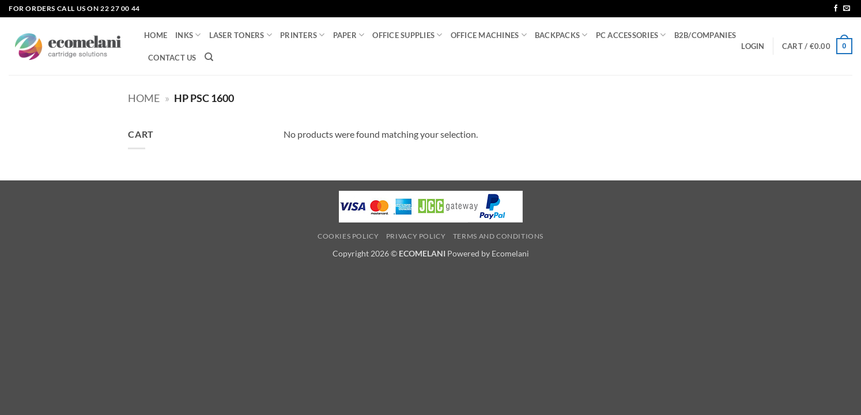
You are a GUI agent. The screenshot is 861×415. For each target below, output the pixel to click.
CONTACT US (172, 57)
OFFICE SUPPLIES (407, 34)
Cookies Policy (348, 236)
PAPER (349, 34)
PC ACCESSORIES (631, 34)
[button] (752, 46)
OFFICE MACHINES (489, 34)
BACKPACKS (561, 34)
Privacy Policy (416, 236)
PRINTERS (302, 34)
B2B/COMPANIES (705, 35)
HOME (155, 35)
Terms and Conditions (498, 236)
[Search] (209, 57)
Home (144, 98)
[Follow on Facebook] (835, 9)
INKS (188, 34)
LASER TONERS (241, 34)
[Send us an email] (846, 9)
